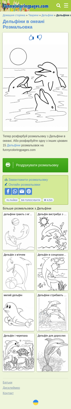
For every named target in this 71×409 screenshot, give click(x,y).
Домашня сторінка (14, 15)
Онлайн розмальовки (24, 184)
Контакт (8, 393)
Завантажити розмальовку (28, 180)
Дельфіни (47, 15)
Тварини (33, 15)
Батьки (7, 382)
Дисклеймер (11, 387)
